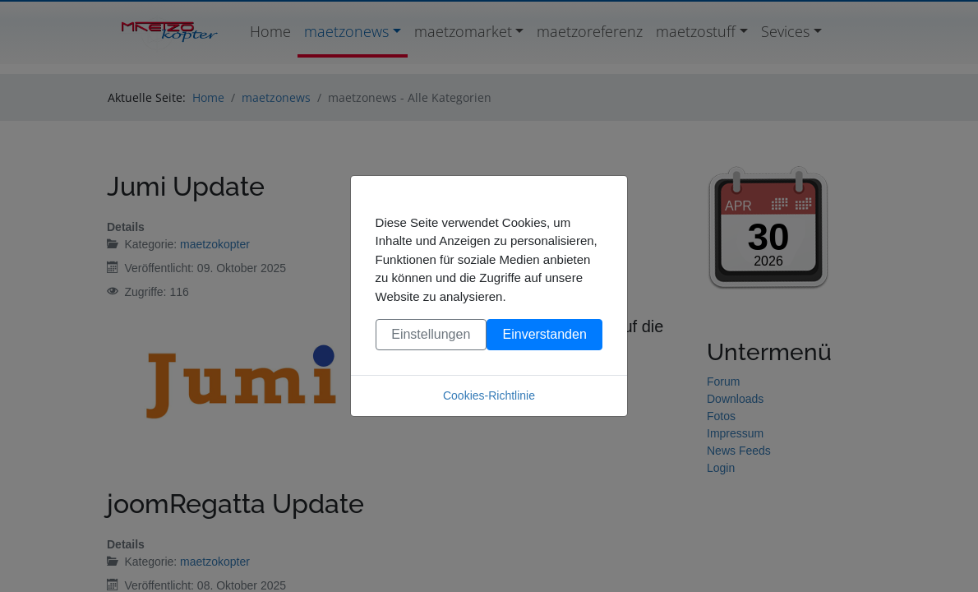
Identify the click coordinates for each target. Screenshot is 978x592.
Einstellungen (430, 334)
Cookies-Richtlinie (489, 395)
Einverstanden (545, 334)
